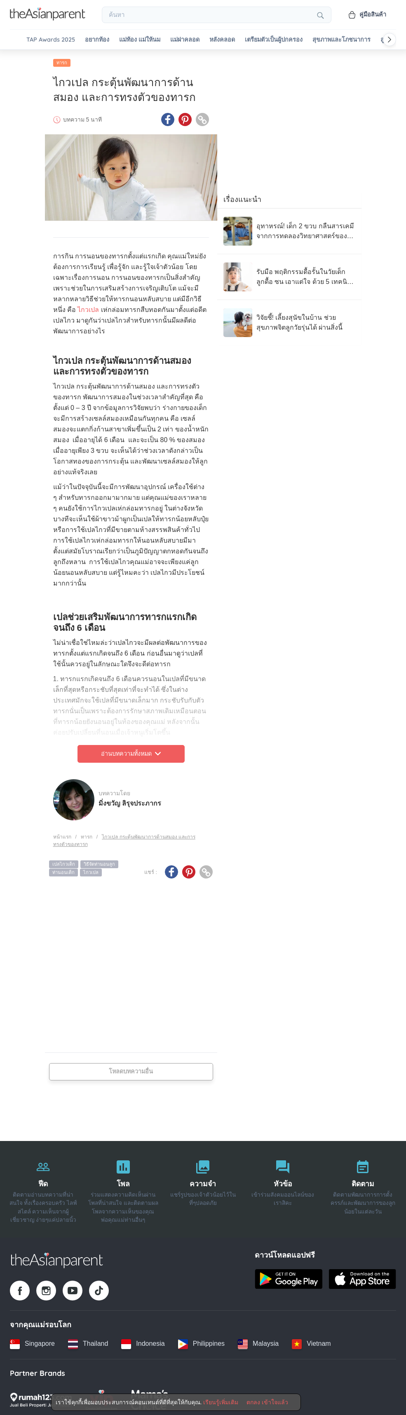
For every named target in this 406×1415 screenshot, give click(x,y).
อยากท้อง (97, 39)
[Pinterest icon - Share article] (185, 117)
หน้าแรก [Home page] (62, 834)
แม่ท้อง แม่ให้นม (139, 39)
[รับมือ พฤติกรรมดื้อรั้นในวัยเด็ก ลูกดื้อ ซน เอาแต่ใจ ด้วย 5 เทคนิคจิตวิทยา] (289, 274)
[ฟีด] (43, 1187)
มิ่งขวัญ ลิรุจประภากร (130, 800)
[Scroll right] (389, 39)
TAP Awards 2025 (50, 39)
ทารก (61, 60)
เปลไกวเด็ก (63, 862)
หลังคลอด (222, 39)
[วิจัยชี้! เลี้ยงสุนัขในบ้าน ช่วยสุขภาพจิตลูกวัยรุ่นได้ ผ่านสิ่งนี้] (289, 320)
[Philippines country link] (201, 1342)
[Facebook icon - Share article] (167, 117)
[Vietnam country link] (311, 1342)
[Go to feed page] (47, 18)
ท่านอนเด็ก (63, 870)
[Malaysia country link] (258, 1342)
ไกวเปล (88, 307)
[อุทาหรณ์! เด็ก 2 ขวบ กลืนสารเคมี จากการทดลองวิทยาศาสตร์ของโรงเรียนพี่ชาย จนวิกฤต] (289, 229)
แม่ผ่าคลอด (184, 39)
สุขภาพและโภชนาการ (341, 39)
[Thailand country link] (88, 1342)
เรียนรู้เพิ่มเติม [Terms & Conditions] (220, 1402)
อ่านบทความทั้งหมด (131, 751)
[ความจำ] (203, 1187)
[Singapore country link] (32, 1342)
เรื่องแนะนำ (242, 197)
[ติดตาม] (363, 1187)
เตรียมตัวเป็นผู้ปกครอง (274, 39)
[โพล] (123, 1187)
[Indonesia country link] (142, 1342)
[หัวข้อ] (283, 1187)
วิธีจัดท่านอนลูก (99, 862)
